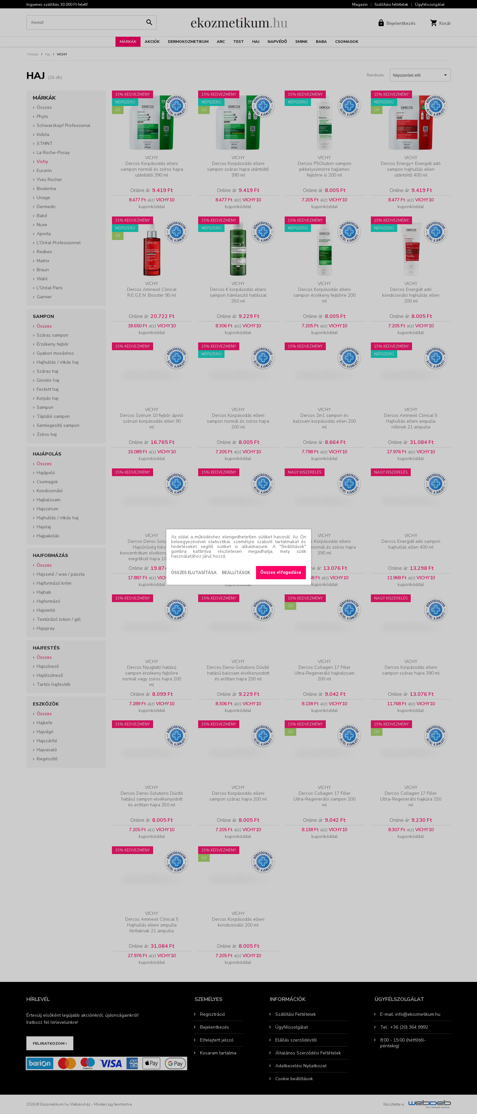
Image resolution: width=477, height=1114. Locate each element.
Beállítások (236, 573)
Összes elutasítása (194, 573)
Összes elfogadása (280, 572)
